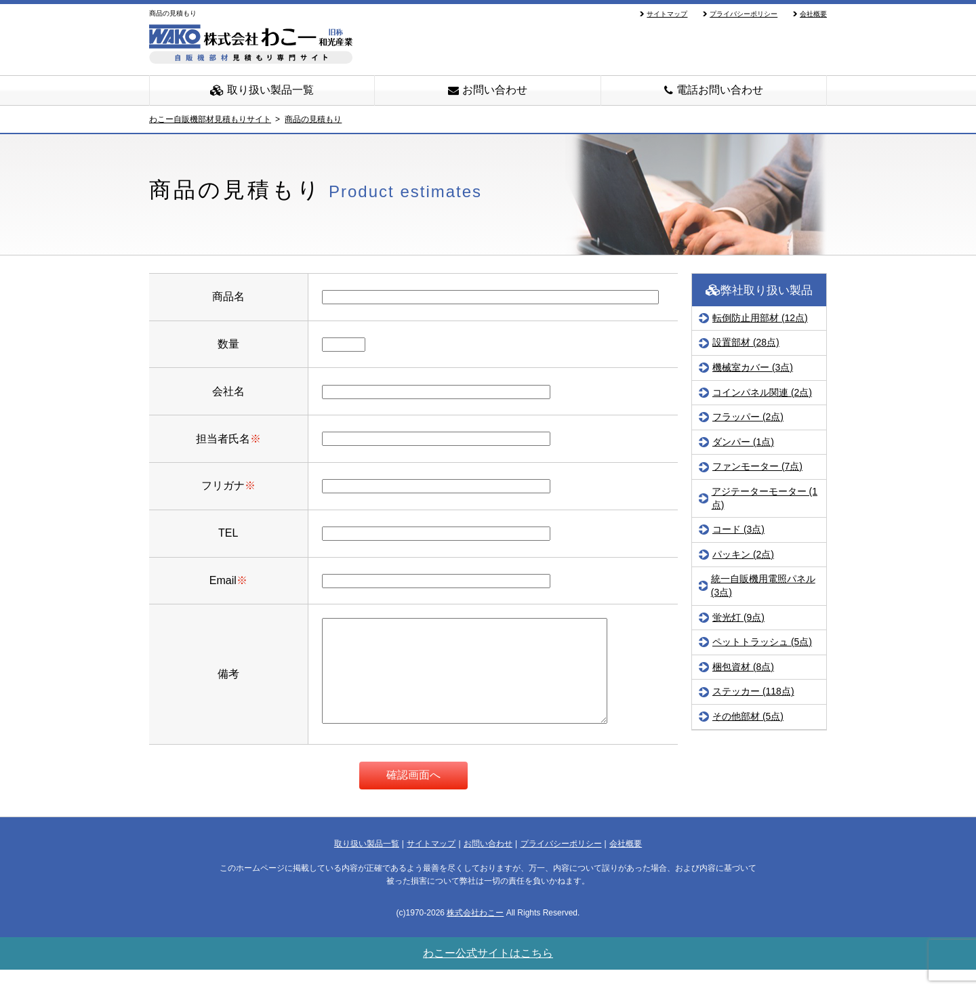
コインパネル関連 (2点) (762, 392)
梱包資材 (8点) (743, 666)
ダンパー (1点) (743, 441)
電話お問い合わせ (713, 90)
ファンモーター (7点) (757, 466)
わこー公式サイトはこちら (488, 973)
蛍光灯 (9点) (738, 617)
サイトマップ (667, 14)
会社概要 (813, 14)
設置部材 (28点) (745, 342)
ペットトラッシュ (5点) (762, 641)
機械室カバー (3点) (752, 367)
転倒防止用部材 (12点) (760, 317)
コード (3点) (738, 529)
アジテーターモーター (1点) (764, 498)
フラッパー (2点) (748, 416)
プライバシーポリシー (743, 14)
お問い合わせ (487, 90)
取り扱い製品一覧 (262, 90)
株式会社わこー (475, 933)
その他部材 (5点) (748, 716)
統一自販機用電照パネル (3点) (763, 585)
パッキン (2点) (743, 554)
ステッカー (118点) (753, 691)
